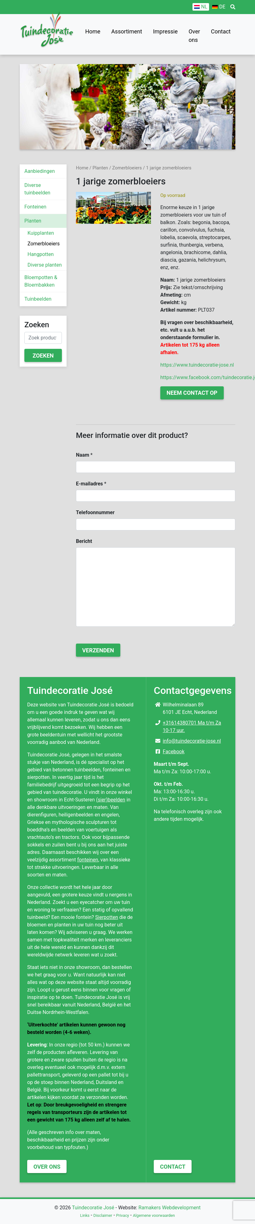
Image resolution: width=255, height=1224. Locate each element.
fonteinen (87, 860)
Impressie (165, 31)
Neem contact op (192, 392)
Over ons (194, 35)
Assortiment (126, 31)
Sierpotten (106, 917)
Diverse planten (45, 265)
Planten (32, 221)
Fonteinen (35, 207)
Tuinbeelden (38, 299)
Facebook (173, 752)
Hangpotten (41, 254)
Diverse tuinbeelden (37, 189)
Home (92, 31)
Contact (221, 31)
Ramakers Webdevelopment (169, 1208)
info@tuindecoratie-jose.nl (192, 741)
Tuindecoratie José (93, 1208)
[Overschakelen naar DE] (218, 7)
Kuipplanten (41, 233)
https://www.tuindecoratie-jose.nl (197, 365)
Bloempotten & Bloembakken (40, 281)
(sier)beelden (110, 800)
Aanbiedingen (39, 171)
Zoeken (43, 355)
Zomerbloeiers (44, 244)
